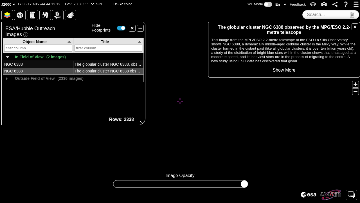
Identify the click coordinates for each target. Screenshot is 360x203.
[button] (39, 4)
